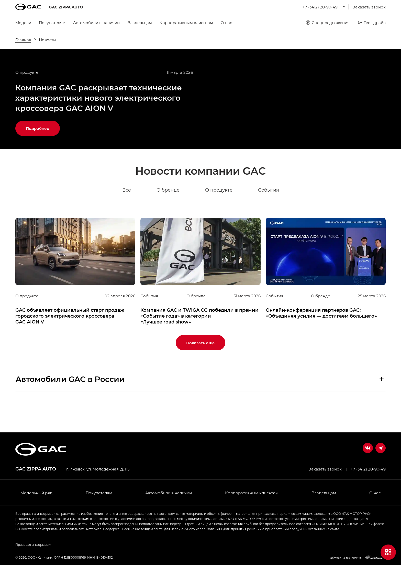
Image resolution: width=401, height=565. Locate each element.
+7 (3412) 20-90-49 (368, 469)
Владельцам (139, 22)
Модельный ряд (36, 492)
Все (126, 215)
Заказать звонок (369, 6)
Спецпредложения (327, 22)
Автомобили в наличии (96, 22)
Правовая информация (33, 544)
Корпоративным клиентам (186, 22)
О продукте (218, 215)
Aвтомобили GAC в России (70, 404)
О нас (226, 22)
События (268, 215)
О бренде (168, 215)
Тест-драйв (371, 22)
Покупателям (52, 22)
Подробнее (37, 153)
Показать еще (200, 367)
